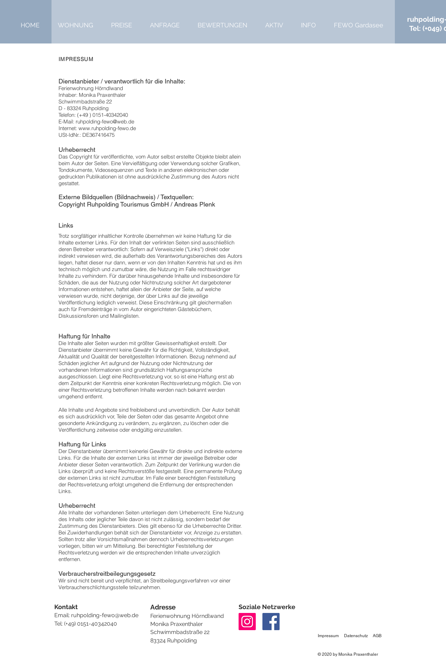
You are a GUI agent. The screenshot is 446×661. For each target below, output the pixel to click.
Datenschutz (356, 635)
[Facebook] (271, 621)
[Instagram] (247, 621)
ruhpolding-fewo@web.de (105, 121)
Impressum (328, 635)
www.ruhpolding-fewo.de (107, 128)
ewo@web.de (121, 615)
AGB (377, 635)
